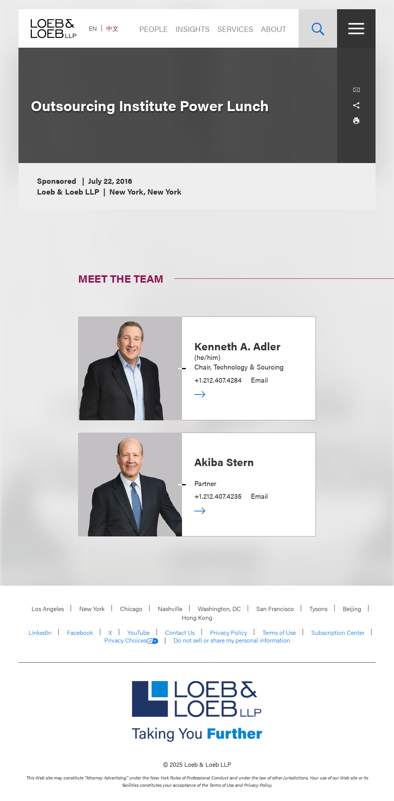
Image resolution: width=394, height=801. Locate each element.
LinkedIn (40, 632)
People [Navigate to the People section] (153, 28)
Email (259, 380)
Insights (192, 28)
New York (92, 608)
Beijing (352, 608)
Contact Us (180, 632)
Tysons (318, 608)
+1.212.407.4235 (218, 496)
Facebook (80, 632)
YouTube (138, 632)
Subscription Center (337, 632)
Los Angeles (48, 608)
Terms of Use (279, 632)
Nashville (170, 608)
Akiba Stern (224, 461)
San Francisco (275, 608)
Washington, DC (219, 608)
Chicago (131, 608)
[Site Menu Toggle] (356, 28)
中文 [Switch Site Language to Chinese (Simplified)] (112, 28)
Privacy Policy (228, 632)
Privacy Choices (131, 640)
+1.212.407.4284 (218, 380)
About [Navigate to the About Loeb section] (273, 28)
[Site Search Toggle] (318, 28)
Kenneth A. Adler (237, 345)
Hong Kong (197, 617)
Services (235, 28)
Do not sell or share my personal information (232, 640)
